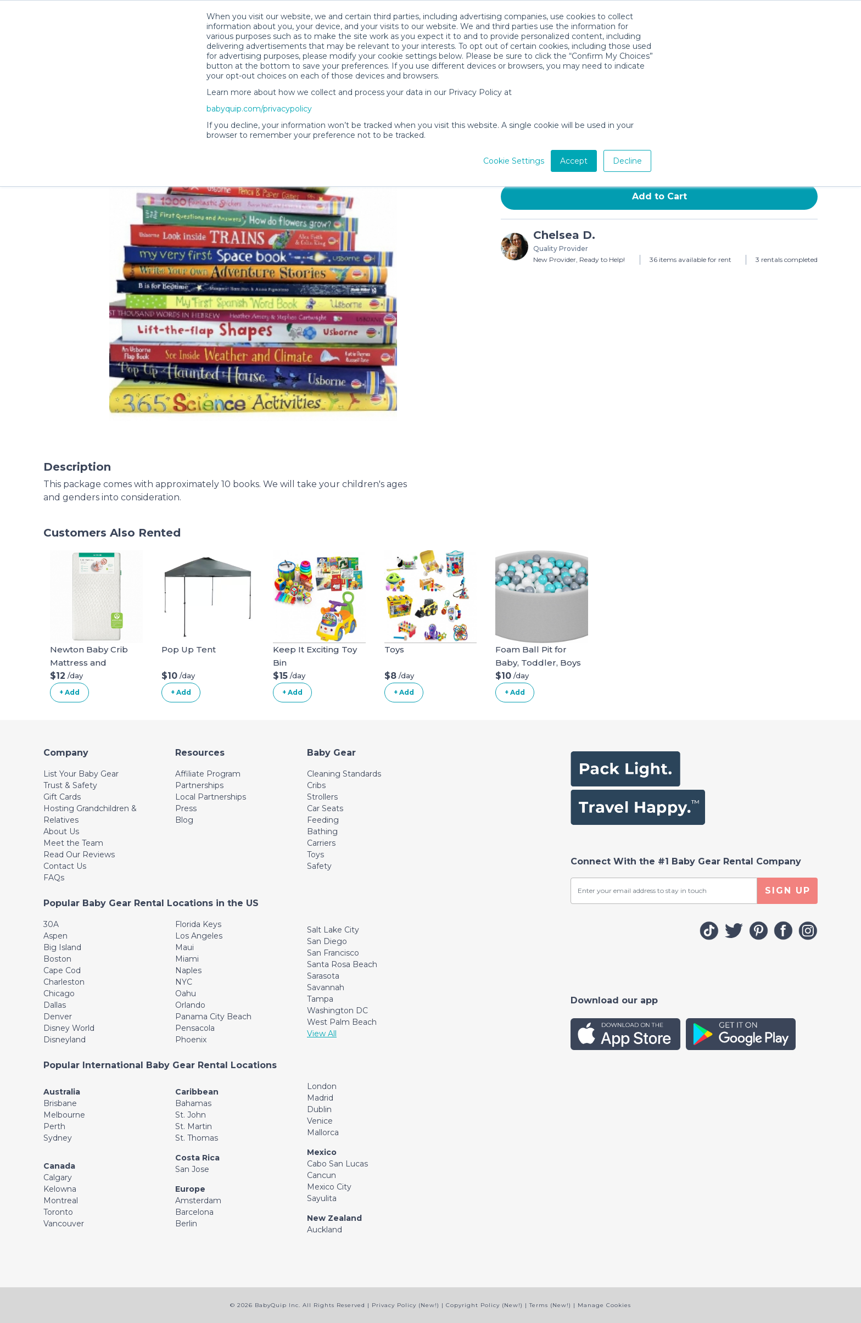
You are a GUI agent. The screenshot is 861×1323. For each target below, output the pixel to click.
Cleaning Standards (344, 774)
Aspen (55, 936)
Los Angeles (198, 936)
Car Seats (325, 808)
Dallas (54, 1005)
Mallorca (323, 1132)
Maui (184, 947)
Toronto (58, 1212)
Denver (57, 1016)
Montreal (60, 1200)
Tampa (320, 999)
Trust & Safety (70, 785)
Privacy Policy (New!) (405, 1305)
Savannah (325, 987)
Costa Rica (197, 1158)
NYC (183, 982)
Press (186, 808)
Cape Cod (62, 970)
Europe (190, 1189)
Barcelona (194, 1212)
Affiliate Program (208, 774)
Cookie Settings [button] (513, 161)
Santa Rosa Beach (342, 964)
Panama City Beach (213, 1016)
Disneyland (64, 1040)
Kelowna (59, 1189)
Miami (187, 959)
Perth (54, 1126)
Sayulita (322, 1198)
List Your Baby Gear (81, 774)
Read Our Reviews (79, 854)
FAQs (53, 878)
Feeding (323, 820)
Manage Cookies (604, 1305)
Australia (61, 1092)
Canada (59, 1166)
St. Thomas (196, 1138)
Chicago (59, 993)
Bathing (322, 831)
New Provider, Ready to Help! (579, 259)
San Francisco (333, 953)
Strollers (322, 797)
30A (51, 924)
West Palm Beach (342, 1022)
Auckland (324, 1230)
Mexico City (329, 1187)
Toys (394, 649)
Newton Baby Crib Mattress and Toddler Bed (89, 662)
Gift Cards (62, 797)
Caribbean (197, 1092)
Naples (188, 970)
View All (322, 1034)
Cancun (321, 1175)
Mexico (322, 1152)
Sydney (57, 1138)
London (322, 1086)
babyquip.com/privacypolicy (259, 109)
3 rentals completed (787, 259)
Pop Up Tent (188, 649)
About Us (61, 831)
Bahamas (193, 1103)
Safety (319, 866)
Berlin (186, 1224)
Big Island (62, 947)
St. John (190, 1115)
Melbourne (64, 1115)
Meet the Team (73, 843)
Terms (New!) (550, 1305)
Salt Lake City (333, 930)
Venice (320, 1121)
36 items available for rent (690, 259)
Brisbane (60, 1103)
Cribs (316, 785)
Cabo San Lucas (337, 1164)
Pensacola (195, 1028)
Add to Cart (659, 196)
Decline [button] (627, 161)
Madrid (320, 1098)
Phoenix (190, 1040)
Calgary (57, 1177)
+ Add (69, 692)
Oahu (185, 993)
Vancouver (63, 1224)
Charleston (64, 982)
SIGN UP (787, 890)
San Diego (327, 941)
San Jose (192, 1169)
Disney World (68, 1028)
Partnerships (199, 785)
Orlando (190, 1005)
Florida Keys (198, 924)
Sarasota (323, 976)
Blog (184, 820)
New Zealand (334, 1218)
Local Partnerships (210, 797)
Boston (57, 959)
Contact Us (64, 866)
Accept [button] (574, 161)
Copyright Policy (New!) (484, 1305)
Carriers (321, 843)
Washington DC (337, 1010)
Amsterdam (198, 1200)
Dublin (319, 1109)
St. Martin (193, 1126)
